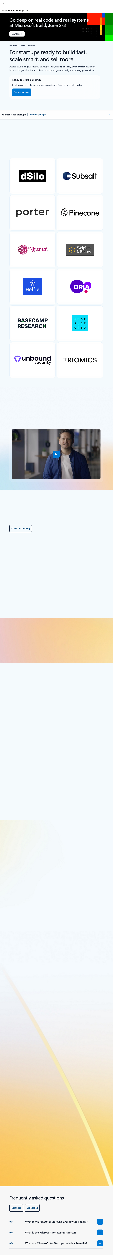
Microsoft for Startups (13, 10)
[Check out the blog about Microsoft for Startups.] (20, 528)
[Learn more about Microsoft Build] (17, 34)
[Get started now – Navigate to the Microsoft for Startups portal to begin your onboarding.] (21, 92)
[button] (70, 114)
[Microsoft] (56, 2)
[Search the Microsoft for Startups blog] (2, 3)
